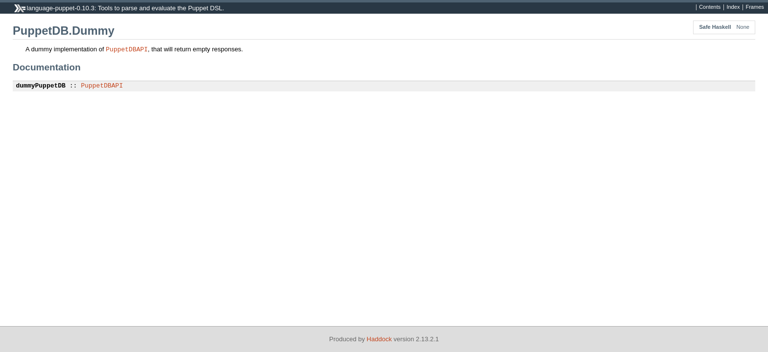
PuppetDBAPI (127, 48)
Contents (709, 7)
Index (733, 7)
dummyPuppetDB (41, 86)
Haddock (379, 339)
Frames (754, 7)
